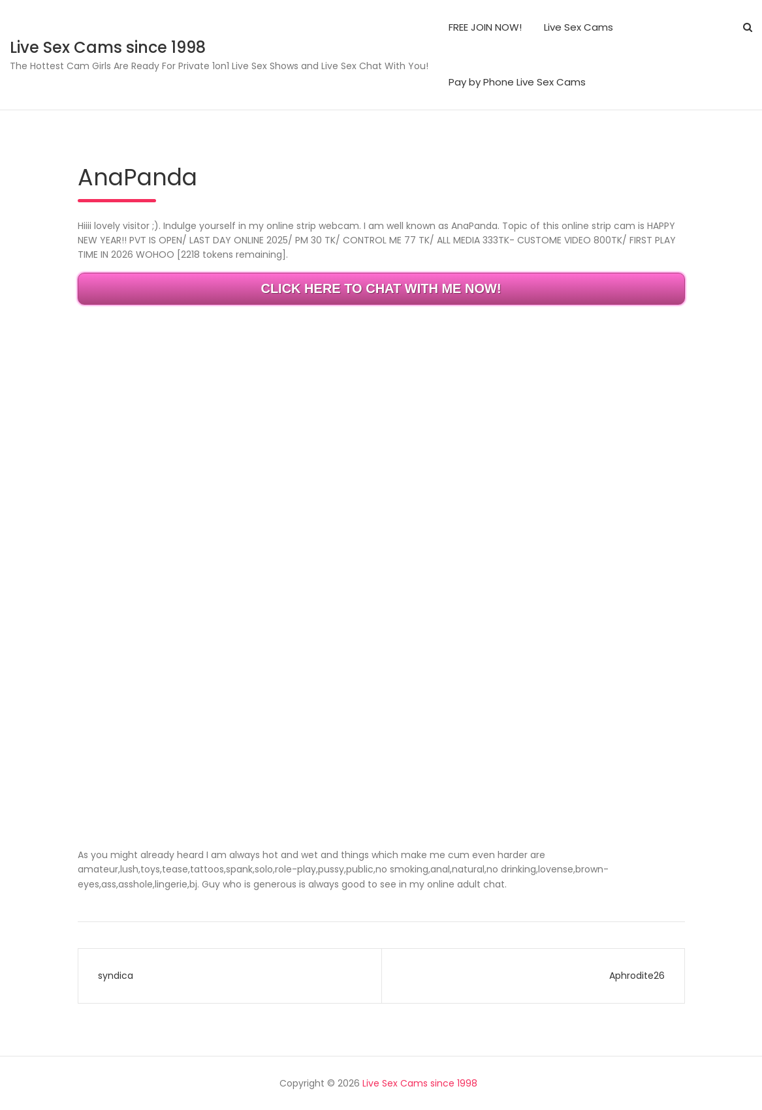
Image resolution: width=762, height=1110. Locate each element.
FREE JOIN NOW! (485, 27)
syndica (115, 975)
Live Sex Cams (578, 27)
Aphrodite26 (637, 975)
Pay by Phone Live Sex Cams (517, 82)
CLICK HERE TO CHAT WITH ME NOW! (381, 288)
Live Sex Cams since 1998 (108, 47)
